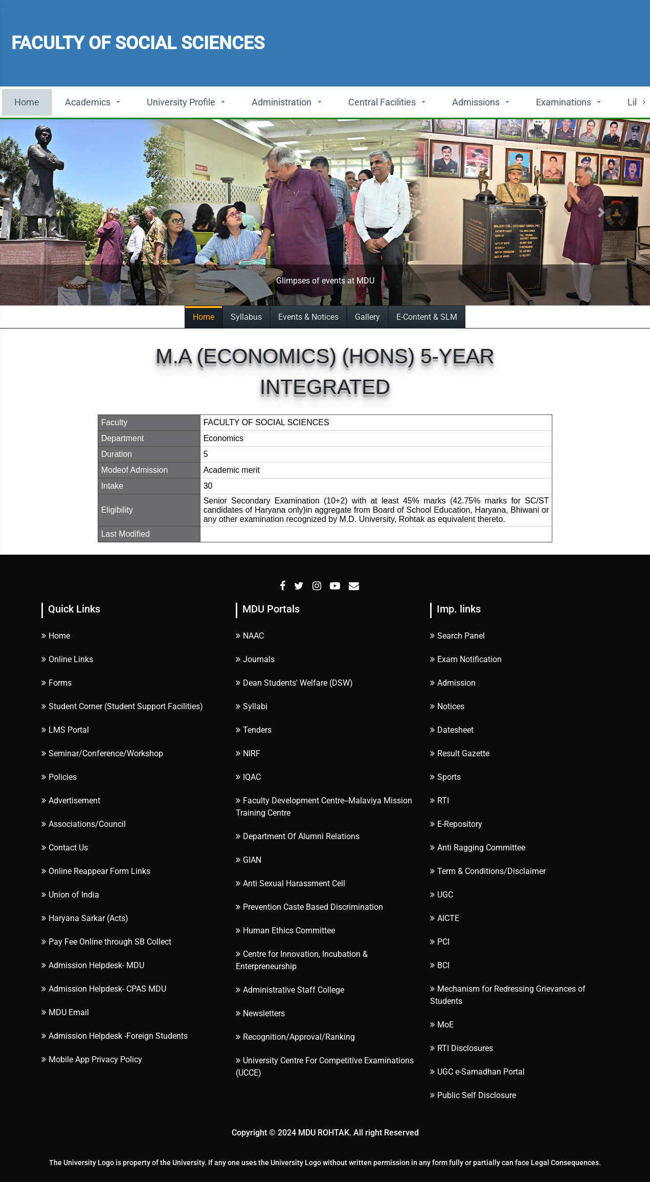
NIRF (248, 753)
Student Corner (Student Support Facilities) (122, 706)
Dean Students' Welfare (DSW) (294, 683)
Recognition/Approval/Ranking (295, 1037)
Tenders (254, 730)
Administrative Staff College (290, 990)
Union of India (70, 895)
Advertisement (70, 800)
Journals (255, 659)
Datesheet (452, 730)
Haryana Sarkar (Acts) (84, 918)
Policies (59, 777)
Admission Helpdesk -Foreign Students (114, 1036)
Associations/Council (83, 824)
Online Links (67, 659)
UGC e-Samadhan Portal (477, 1072)
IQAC (248, 777)
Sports (445, 777)
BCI (440, 965)
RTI (439, 800)
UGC (441, 895)
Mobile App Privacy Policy (91, 1059)
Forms (56, 683)
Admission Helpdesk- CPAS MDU (103, 989)
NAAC (250, 636)
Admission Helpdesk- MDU (92, 965)
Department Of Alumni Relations (298, 836)
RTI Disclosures (461, 1048)
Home (26, 102)
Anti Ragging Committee (477, 847)
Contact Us (64, 847)
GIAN (248, 860)
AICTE (444, 918)
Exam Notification (466, 659)
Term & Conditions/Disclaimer (488, 871)
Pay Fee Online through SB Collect (106, 942)
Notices (447, 706)
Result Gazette (459, 753)
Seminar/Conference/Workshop (102, 753)
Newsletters (260, 1013)
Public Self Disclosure (473, 1095)
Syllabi (251, 706)
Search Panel (457, 636)
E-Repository (456, 824)
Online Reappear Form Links (95, 871)
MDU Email (65, 1012)
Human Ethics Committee (285, 930)
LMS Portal (65, 730)
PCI (440, 942)
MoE (442, 1025)
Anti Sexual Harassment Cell (290, 883)
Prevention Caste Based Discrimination (309, 907)
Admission (453, 683)
